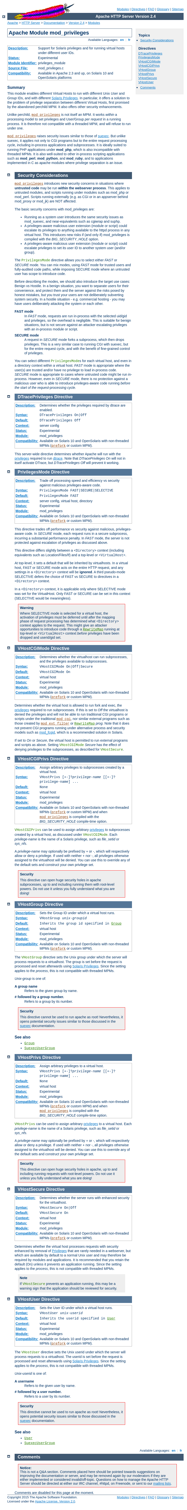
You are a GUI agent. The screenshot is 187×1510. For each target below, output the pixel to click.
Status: (14, 58)
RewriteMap (93, 629)
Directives (138, 9)
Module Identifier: (22, 63)
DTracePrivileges (150, 53)
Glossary (163, 9)
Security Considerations (157, 40)
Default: (22, 420)
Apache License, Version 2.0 (55, 1501)
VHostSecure (147, 78)
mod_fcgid (47, 732)
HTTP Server (31, 23)
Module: (22, 436)
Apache (12, 23)
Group (116, 924)
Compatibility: (19, 73)
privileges (22, 458)
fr (129, 40)
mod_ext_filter (55, 724)
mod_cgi (63, 719)
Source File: (18, 68)
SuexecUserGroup (39, 1048)
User (111, 1318)
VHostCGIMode (149, 61)
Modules (123, 9)
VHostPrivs (146, 74)
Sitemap (178, 9)
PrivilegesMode (149, 57)
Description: (18, 48)
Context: (22, 426)
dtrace (58, 458)
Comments (148, 87)
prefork (58, 446)
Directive (63, 396)
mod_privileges (46, 115)
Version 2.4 (76, 23)
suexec (103, 136)
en (122, 40)
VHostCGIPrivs (148, 65)
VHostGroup (147, 70)
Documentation (54, 23)
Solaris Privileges (65, 98)
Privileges (59, 1251)
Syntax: (22, 415)
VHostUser (146, 82)
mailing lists (162, 1483)
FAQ (151, 9)
